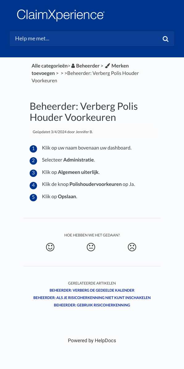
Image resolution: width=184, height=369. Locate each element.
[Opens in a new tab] (92, 340)
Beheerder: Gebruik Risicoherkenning (92, 305)
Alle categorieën (49, 66)
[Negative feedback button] (132, 247)
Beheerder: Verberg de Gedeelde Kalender (92, 290)
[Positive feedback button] (50, 247)
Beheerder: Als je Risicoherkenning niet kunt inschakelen (92, 297)
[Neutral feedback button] (90, 247)
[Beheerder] (84, 66)
